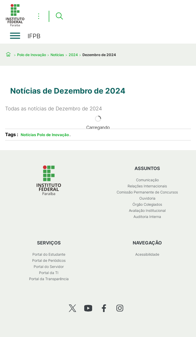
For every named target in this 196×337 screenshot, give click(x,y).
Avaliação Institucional (147, 210)
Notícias (57, 55)
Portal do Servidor (49, 266)
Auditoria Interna (147, 216)
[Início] (15, 25)
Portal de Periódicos (49, 260)
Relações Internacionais (147, 186)
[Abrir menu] (15, 35)
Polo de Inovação (31, 55)
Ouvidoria (147, 198)
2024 (73, 55)
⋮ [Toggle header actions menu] (38, 16)
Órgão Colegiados (147, 204)
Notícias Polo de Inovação (45, 135)
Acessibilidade (147, 254)
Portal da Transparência (49, 279)
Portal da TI (48, 272)
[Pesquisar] (59, 16)
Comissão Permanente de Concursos (147, 192)
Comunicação (147, 180)
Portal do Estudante (48, 254)
